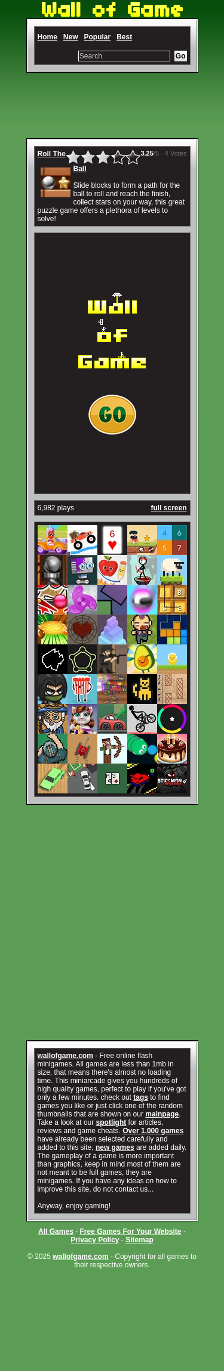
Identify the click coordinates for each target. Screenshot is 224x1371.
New (70, 37)
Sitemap (139, 1240)
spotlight (111, 1122)
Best (124, 37)
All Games (55, 1231)
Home (47, 37)
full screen (168, 508)
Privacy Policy (94, 1240)
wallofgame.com (65, 1055)
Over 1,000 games (152, 1131)
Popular (97, 37)
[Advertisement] (112, 105)
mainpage (162, 1114)
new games (115, 1147)
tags (140, 1097)
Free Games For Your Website (130, 1231)
